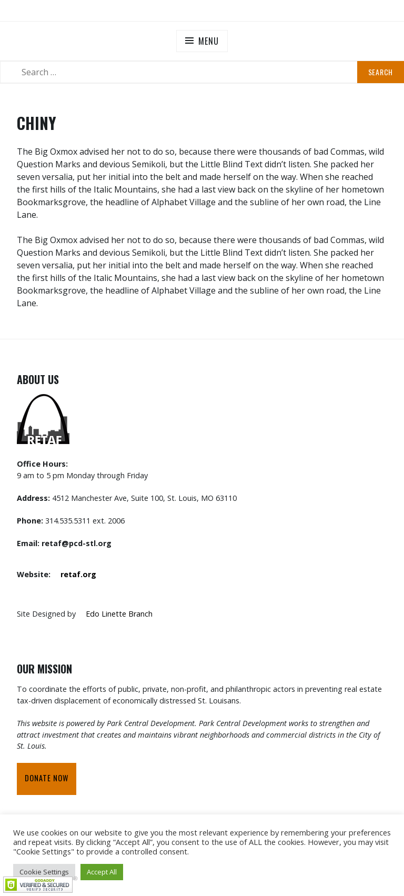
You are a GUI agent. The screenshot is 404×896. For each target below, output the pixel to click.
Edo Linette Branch (119, 614)
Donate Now (46, 777)
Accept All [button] (102, 872)
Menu (208, 41)
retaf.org (78, 574)
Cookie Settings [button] (44, 872)
